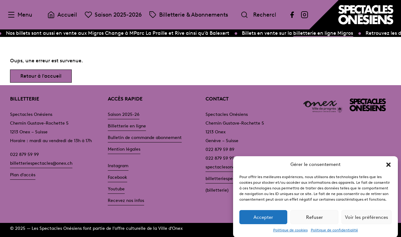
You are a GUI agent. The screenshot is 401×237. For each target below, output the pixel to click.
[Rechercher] (244, 14)
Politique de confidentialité (334, 233)
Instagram (118, 165)
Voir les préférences (366, 220)
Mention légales (124, 149)
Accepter (263, 220)
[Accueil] (365, 14)
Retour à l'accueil (40, 76)
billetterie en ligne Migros (324, 33)
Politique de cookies (290, 233)
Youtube (116, 189)
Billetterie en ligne (127, 126)
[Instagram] (304, 14)
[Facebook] (292, 14)
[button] (388, 167)
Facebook (117, 177)
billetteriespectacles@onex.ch (41, 163)
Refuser (314, 220)
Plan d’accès (22, 175)
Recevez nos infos (126, 200)
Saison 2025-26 (123, 114)
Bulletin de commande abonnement (145, 137)
